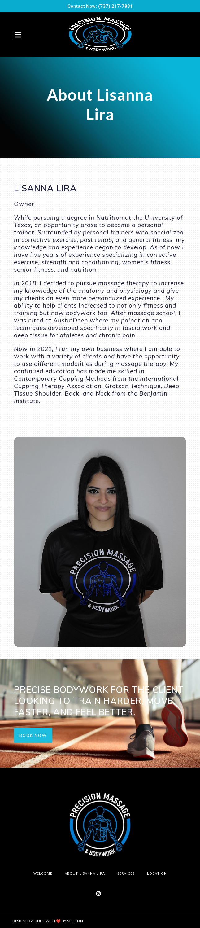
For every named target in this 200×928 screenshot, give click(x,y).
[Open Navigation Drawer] (17, 34)
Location (159, 873)
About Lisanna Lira (87, 873)
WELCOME (44, 873)
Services (127, 873)
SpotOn (75, 921)
